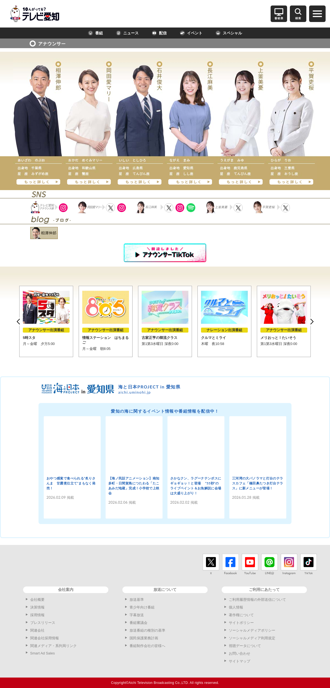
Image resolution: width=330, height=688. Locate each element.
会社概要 (37, 599)
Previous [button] (18, 321)
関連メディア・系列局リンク (53, 646)
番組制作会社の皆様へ (147, 646)
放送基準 (137, 599)
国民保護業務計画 (144, 638)
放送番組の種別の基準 (147, 630)
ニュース (127, 33)
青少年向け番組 (142, 607)
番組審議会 (138, 623)
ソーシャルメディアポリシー (252, 630)
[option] (46, 321)
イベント (191, 33)
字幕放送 (137, 615)
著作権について (241, 615)
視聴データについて (245, 646)
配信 (159, 33)
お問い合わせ (239, 653)
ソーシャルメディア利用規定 (252, 638)
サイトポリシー (241, 623)
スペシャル (229, 33)
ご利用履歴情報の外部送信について (257, 599)
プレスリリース (42, 623)
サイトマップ (239, 661)
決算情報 (37, 607)
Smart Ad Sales (42, 653)
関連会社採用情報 (44, 638)
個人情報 (236, 607)
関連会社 (37, 630)
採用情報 (37, 615)
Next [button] (311, 321)
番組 (95, 33)
